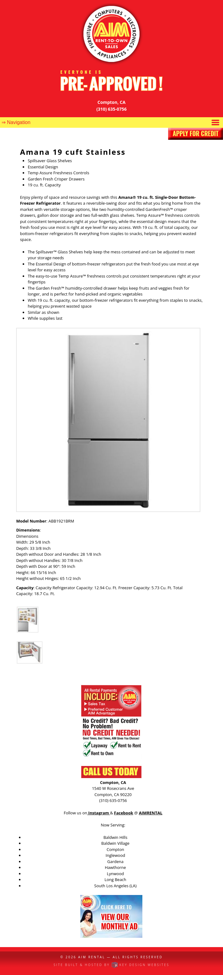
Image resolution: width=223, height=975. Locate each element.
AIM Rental (91, 957)
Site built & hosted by (111, 965)
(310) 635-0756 (111, 109)
